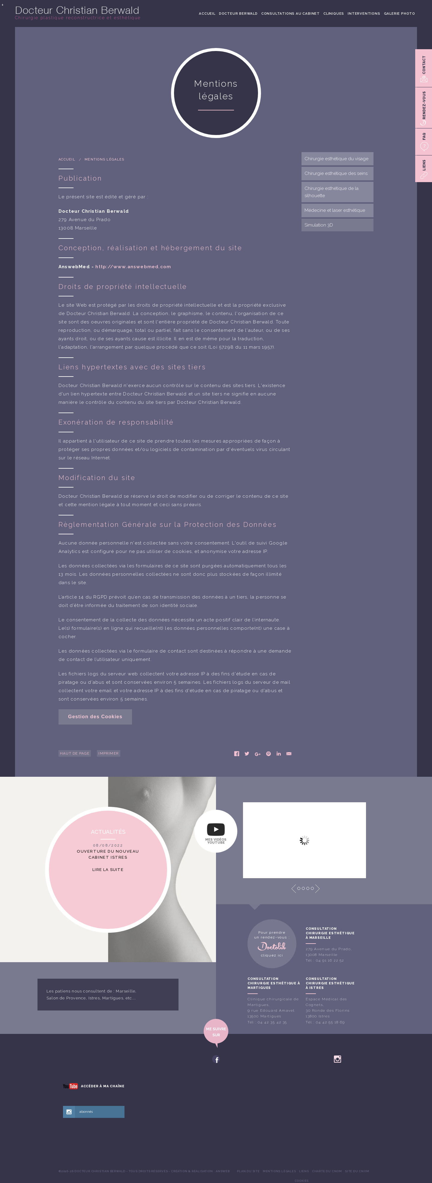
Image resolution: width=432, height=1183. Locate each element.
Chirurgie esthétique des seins (336, 173)
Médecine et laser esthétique (334, 210)
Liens (304, 1171)
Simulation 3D (318, 225)
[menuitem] (207, 13)
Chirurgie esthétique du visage (336, 158)
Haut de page (74, 753)
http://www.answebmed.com (133, 266)
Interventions (364, 13)
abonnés (86, 1112)
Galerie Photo (399, 13)
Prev (294, 888)
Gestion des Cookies (95, 716)
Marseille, (126, 991)
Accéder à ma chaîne (102, 1086)
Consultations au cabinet (290, 13)
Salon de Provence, (66, 998)
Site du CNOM (357, 1171)
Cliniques (333, 13)
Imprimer (108, 753)
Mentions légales (104, 159)
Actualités (108, 832)
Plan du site (248, 1171)
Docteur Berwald (238, 13)
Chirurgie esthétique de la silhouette (331, 192)
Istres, (94, 998)
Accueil (207, 13)
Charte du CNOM (327, 1171)
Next (317, 888)
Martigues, (113, 998)
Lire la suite (108, 869)
